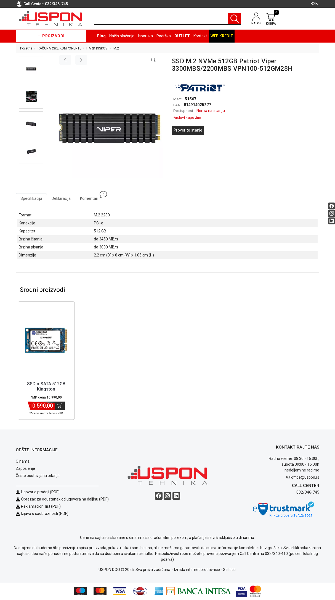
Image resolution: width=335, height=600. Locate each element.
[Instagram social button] (331, 213)
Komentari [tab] (91, 197)
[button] (31, 68)
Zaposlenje (25, 469)
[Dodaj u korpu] (60, 406)
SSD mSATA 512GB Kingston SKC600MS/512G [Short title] (46, 389)
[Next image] (81, 60)
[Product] (46, 340)
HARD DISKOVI (97, 48)
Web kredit (222, 36)
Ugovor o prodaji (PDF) (38, 492)
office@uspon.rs (305, 477)
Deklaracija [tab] (61, 198)
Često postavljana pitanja (38, 476)
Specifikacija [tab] (31, 198)
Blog (101, 36)
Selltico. (229, 570)
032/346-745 (56, 4)
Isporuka (145, 36)
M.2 (116, 48)
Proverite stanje (188, 130)
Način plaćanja (121, 36)
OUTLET (182, 36)
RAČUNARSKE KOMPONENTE (59, 48)
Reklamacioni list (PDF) (38, 506)
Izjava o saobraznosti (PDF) (44, 514)
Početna (26, 48)
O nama (23, 461)
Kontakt (200, 36)
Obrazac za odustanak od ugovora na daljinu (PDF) (65, 499)
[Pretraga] (234, 18)
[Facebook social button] (331, 205)
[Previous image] (65, 60)
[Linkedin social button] (331, 220)
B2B (314, 3)
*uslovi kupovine (187, 118)
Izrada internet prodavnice (197, 570)
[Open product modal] (153, 60)
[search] (167, 19)
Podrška (163, 36)
